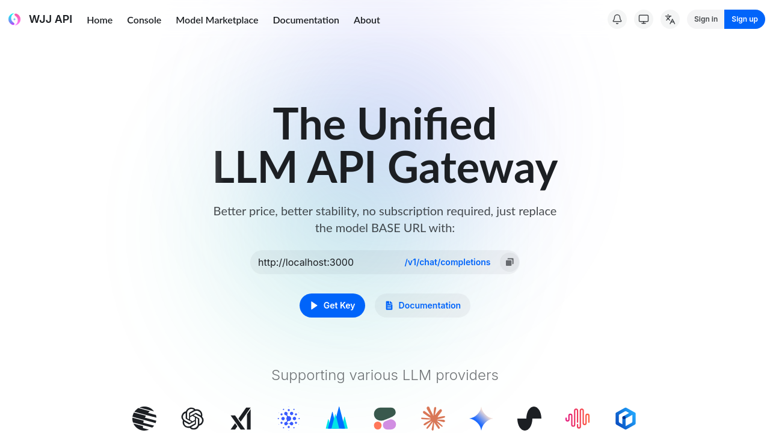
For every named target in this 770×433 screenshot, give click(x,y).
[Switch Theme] (643, 19)
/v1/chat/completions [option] (447, 262)
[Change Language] (670, 19)
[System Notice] (617, 19)
